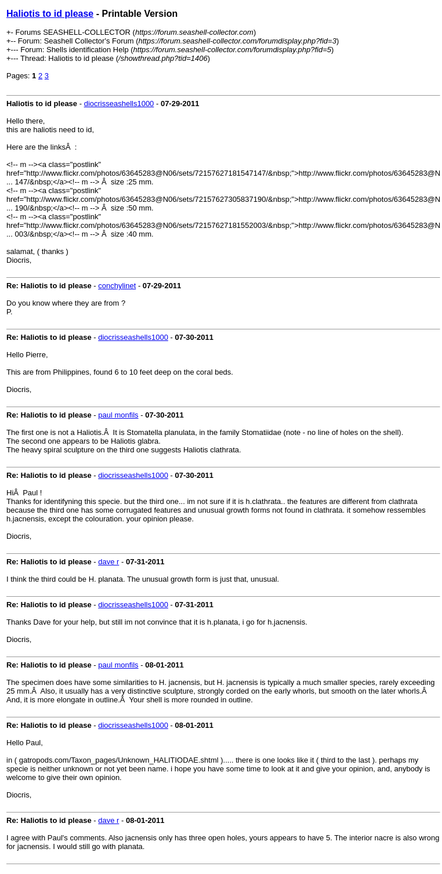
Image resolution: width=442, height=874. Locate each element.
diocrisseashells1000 (119, 103)
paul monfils (118, 415)
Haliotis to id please (49, 14)
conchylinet (117, 285)
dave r (108, 561)
